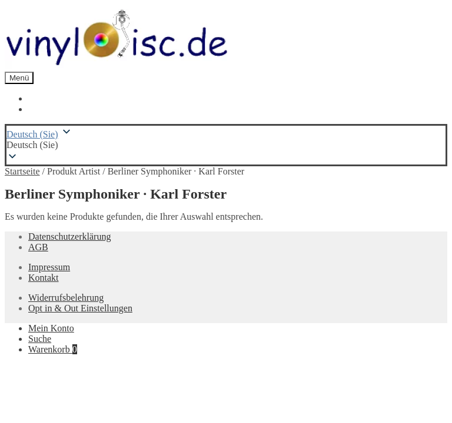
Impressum (49, 267)
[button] (226, 145)
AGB (38, 247)
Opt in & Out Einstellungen (80, 308)
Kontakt (43, 278)
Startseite (22, 171)
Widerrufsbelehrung (66, 298)
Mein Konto (51, 328)
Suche (39, 339)
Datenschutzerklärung (69, 236)
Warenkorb (52, 349)
